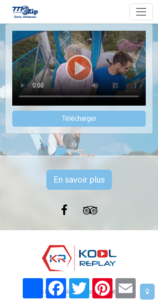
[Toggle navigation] (141, 11)
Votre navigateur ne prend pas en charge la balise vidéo (79, 68)
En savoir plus (79, 180)
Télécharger (79, 118)
